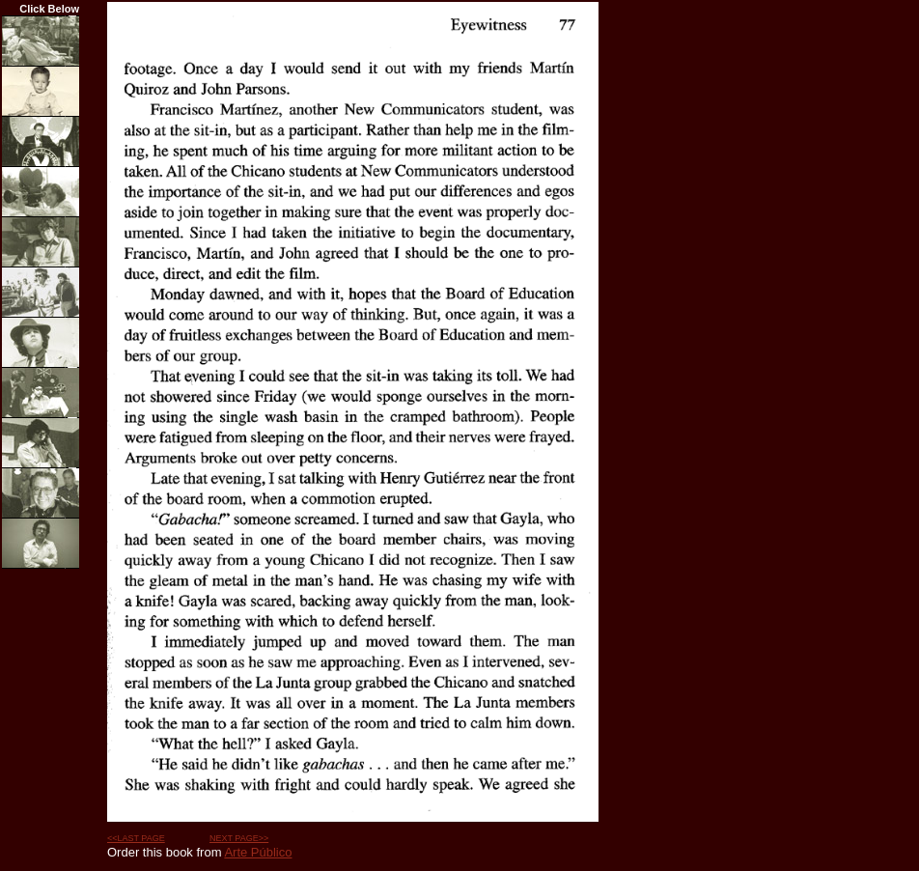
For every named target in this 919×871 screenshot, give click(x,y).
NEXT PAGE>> (238, 838)
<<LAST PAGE (136, 838)
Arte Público (258, 852)
